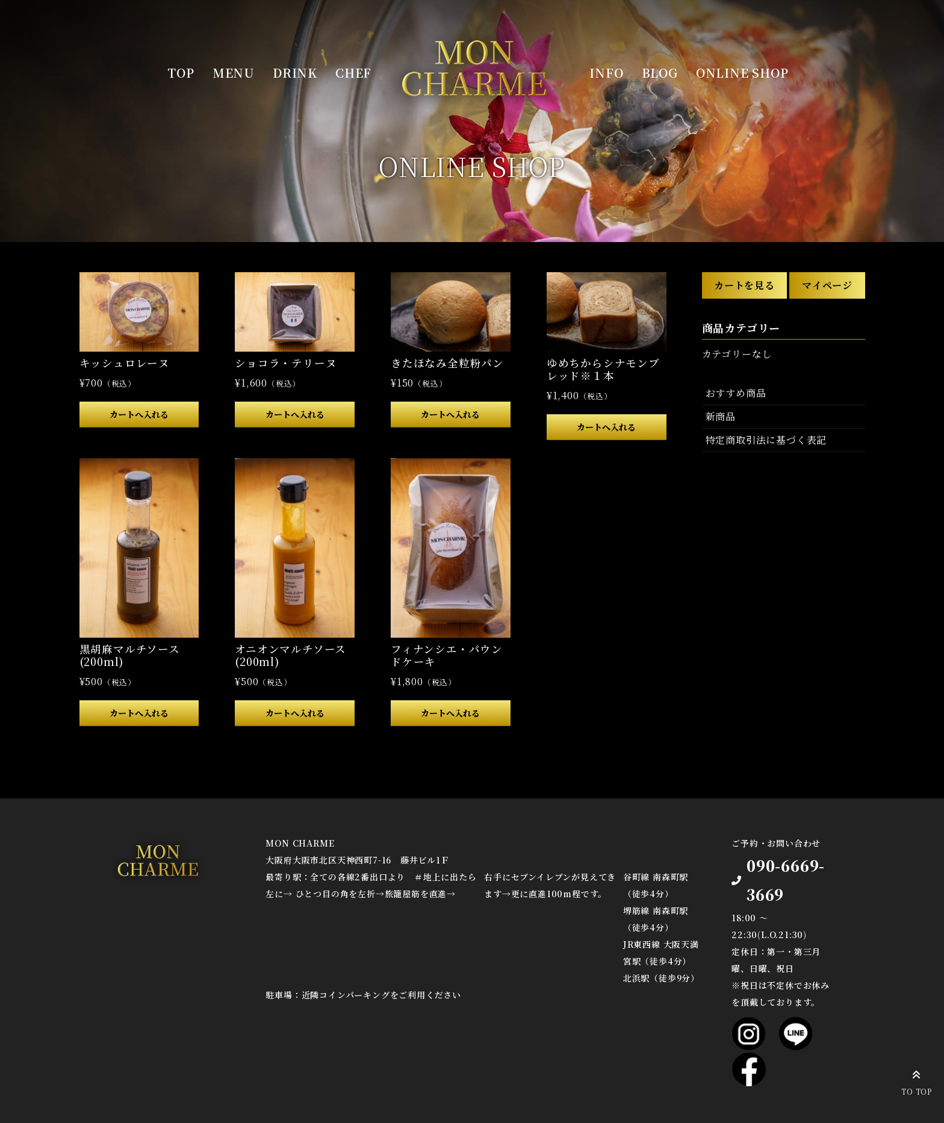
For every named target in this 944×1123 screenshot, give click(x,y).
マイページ (827, 285)
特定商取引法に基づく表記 (766, 440)
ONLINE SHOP (742, 72)
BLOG (660, 72)
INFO (606, 72)
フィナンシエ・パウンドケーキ (447, 655)
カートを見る (744, 285)
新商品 (721, 416)
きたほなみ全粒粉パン (447, 362)
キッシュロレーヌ (124, 362)
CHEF (353, 72)
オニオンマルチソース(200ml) (290, 655)
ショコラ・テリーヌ (286, 362)
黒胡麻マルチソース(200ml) (129, 655)
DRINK (295, 72)
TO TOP (916, 1081)
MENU (234, 72)
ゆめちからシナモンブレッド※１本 (603, 369)
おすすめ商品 (736, 393)
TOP (180, 72)
